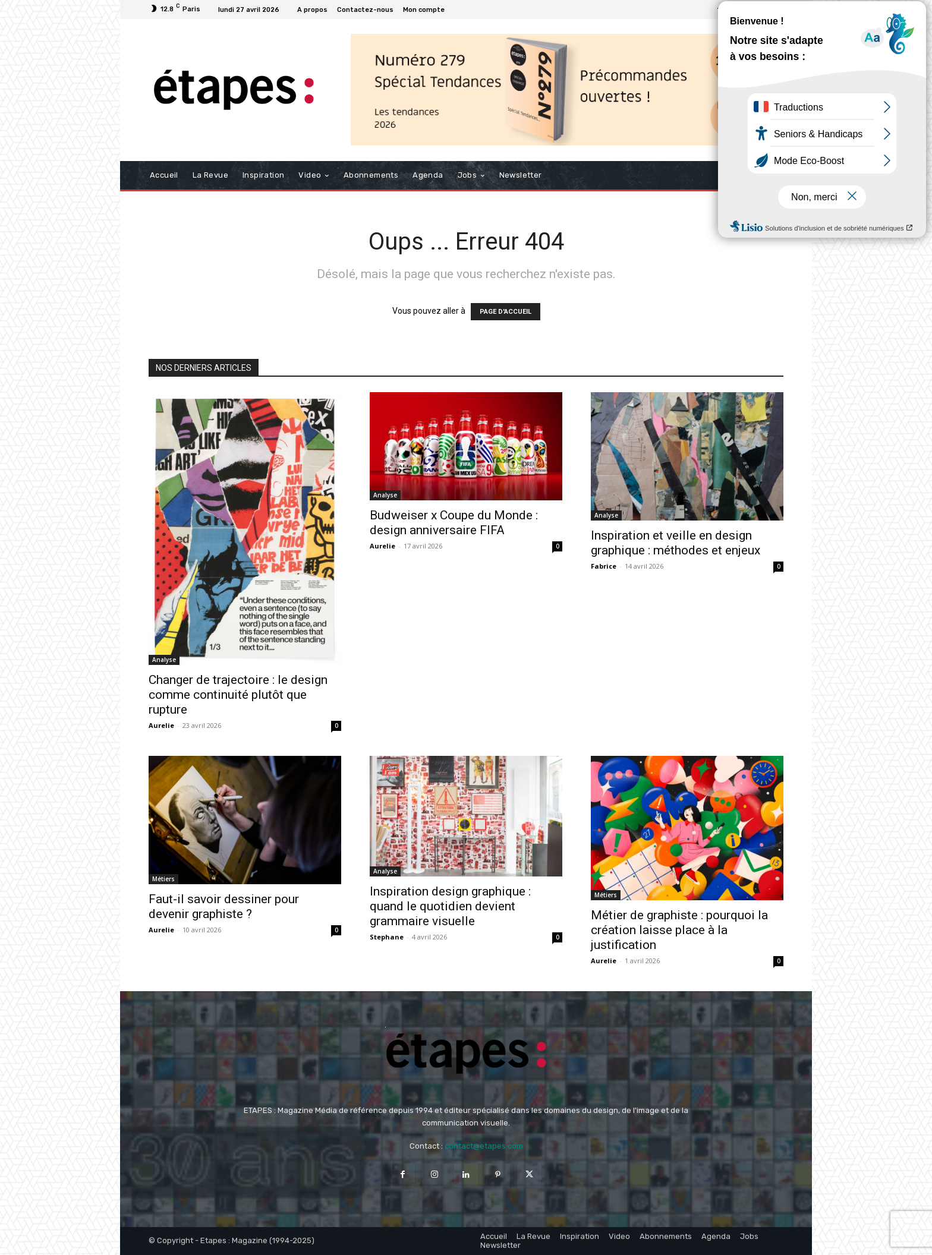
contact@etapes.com (484, 1146)
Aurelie (161, 725)
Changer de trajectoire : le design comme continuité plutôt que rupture (238, 695)
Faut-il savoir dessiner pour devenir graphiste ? (224, 906)
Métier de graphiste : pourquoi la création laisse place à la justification (679, 930)
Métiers (163, 879)
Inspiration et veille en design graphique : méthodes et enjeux (675, 542)
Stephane (387, 936)
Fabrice (603, 566)
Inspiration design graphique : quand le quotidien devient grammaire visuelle (450, 906)
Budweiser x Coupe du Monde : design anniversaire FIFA (454, 522)
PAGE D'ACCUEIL (505, 312)
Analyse (164, 659)
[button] (769, 175)
